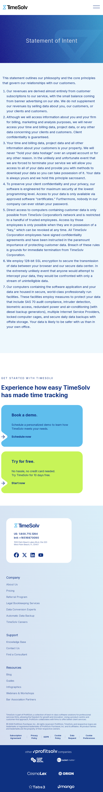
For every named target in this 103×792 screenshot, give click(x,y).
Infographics (13, 687)
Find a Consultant (16, 654)
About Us (12, 584)
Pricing (10, 590)
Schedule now (21, 436)
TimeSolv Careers (17, 622)
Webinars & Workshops (20, 693)
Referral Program (16, 596)
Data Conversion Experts (21, 609)
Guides (10, 680)
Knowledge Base (16, 642)
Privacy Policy (34, 736)
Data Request (72, 736)
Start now (18, 483)
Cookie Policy (58, 736)
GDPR (46, 737)
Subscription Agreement (16, 736)
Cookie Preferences (89, 736)
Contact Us (13, 648)
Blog (9, 674)
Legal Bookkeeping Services (23, 603)
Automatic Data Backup (20, 615)
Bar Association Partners (21, 699)
